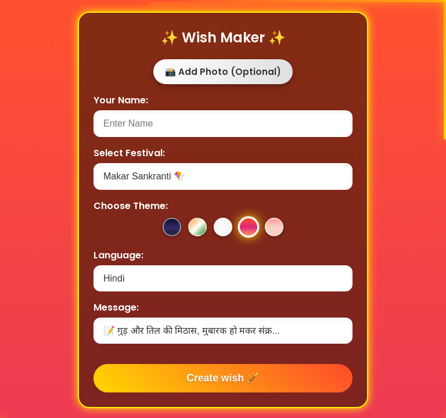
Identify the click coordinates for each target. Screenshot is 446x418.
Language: (118, 255)
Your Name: (120, 100)
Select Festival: (129, 153)
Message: (116, 307)
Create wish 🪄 (223, 378)
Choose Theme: (130, 205)
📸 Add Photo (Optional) (223, 72)
